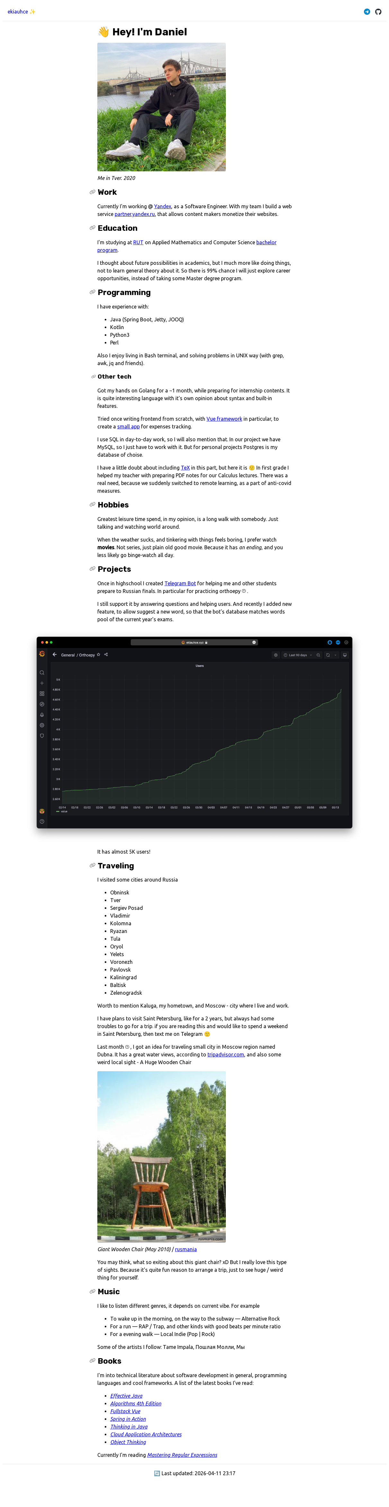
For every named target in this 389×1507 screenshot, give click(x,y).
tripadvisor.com (226, 1054)
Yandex (162, 206)
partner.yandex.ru (135, 214)
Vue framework (224, 419)
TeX (185, 468)
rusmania (186, 1249)
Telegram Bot (180, 583)
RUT (138, 242)
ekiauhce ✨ (22, 11)
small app (128, 426)
